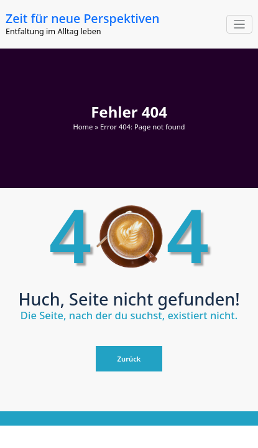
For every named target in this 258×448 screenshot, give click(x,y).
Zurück (129, 358)
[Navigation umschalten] (239, 24)
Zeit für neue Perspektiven (83, 18)
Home (83, 126)
